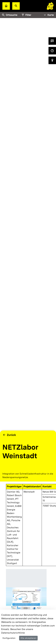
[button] (16, 6)
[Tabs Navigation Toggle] (48, 15)
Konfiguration (9, 638)
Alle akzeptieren (28, 638)
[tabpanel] (28, 237)
